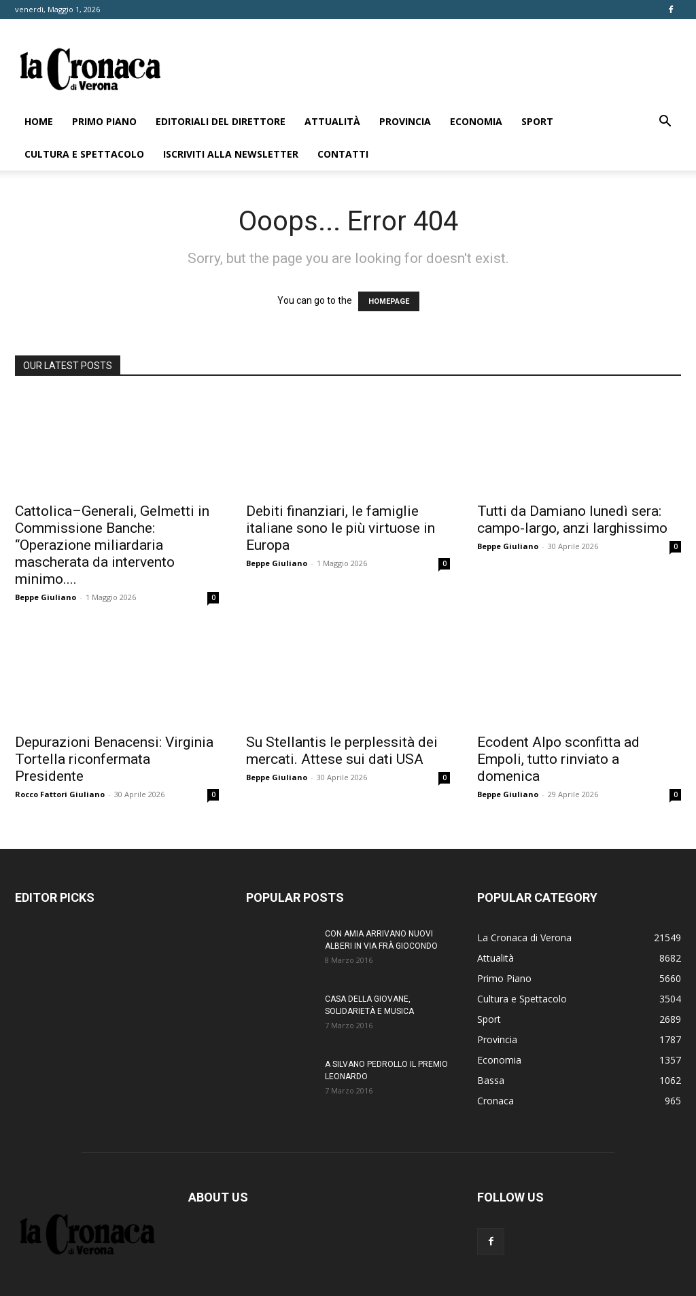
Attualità (332, 121)
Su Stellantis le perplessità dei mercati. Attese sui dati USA (342, 750)
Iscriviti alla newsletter (230, 153)
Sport (537, 121)
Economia (476, 121)
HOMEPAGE (388, 301)
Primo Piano (104, 121)
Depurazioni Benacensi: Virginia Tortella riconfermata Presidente (114, 759)
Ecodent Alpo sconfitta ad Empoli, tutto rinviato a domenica (558, 759)
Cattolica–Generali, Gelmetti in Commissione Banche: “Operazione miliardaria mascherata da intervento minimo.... (112, 545)
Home (38, 121)
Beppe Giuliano (45, 597)
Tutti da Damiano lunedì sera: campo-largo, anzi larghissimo (572, 519)
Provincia (405, 121)
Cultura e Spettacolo (84, 153)
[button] (664, 122)
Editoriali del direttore (220, 121)
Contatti (342, 153)
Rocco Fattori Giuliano (60, 794)
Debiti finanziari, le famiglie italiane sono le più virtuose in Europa (340, 528)
